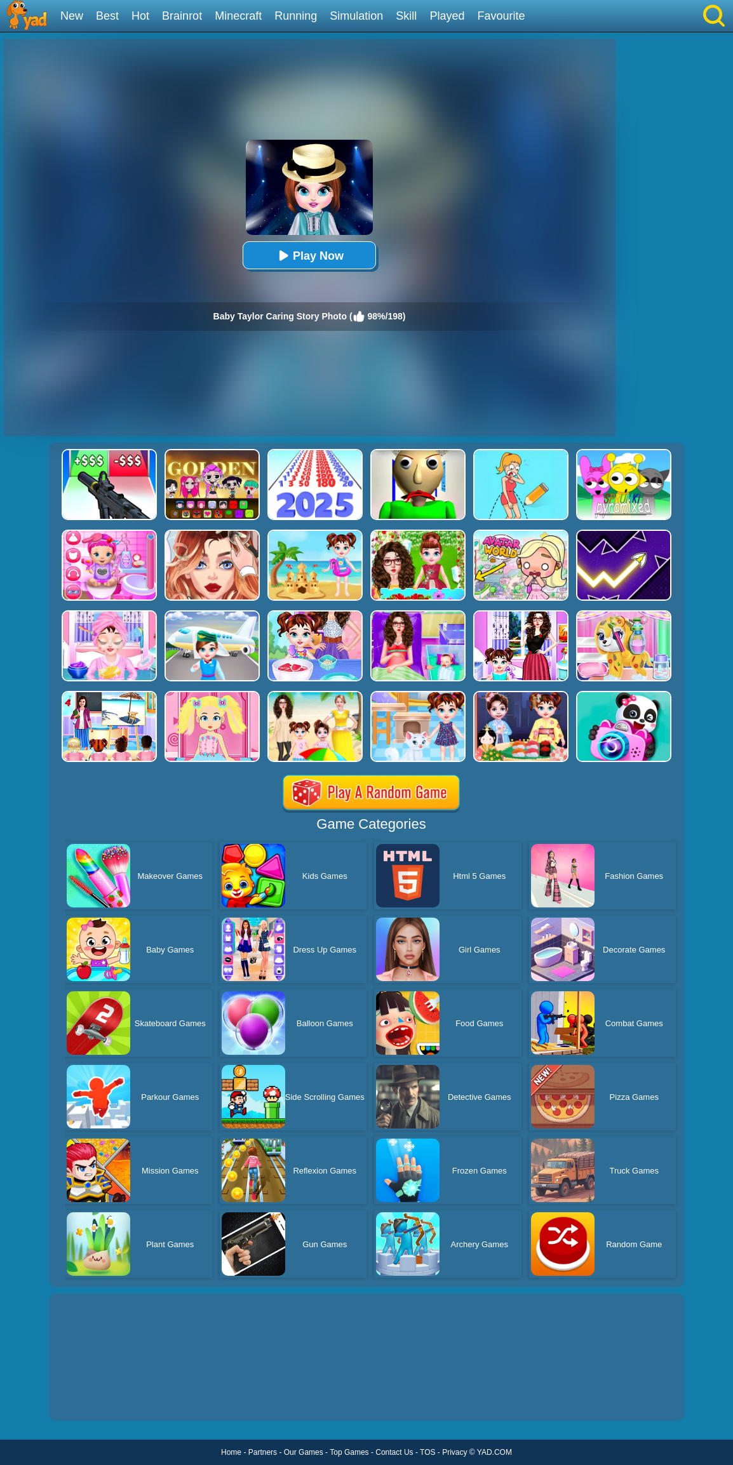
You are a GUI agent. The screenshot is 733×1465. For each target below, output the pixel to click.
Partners (262, 1452)
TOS (427, 1452)
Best (107, 16)
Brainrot (182, 16)
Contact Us (394, 1452)
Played (446, 16)
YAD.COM (494, 1452)
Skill (406, 16)
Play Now (309, 256)
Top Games (349, 1452)
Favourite (501, 16)
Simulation (356, 16)
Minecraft (238, 16)
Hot (140, 16)
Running (295, 16)
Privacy (454, 1452)
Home (231, 1452)
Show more (92, 1396)
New (71, 16)
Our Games (303, 1452)
